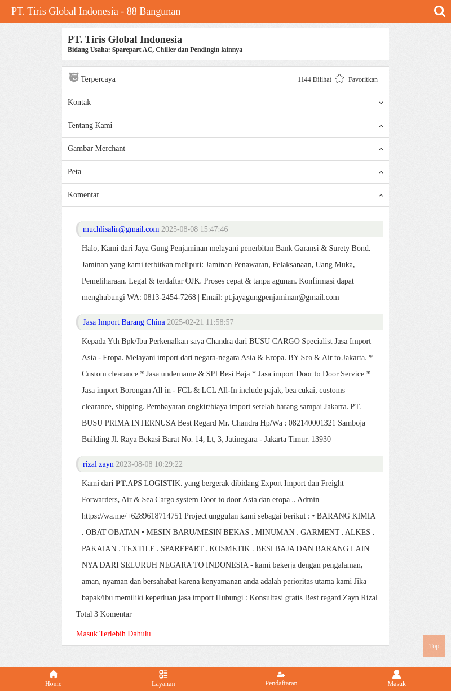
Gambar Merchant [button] (225, 148)
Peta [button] (225, 172)
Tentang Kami (225, 125)
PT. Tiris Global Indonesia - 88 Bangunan (95, 11)
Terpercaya (92, 77)
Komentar (225, 195)
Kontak (225, 102)
